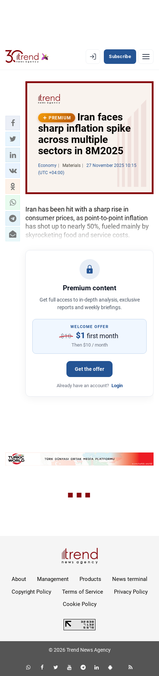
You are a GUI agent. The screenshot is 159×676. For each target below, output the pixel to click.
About (19, 579)
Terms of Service (82, 592)
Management (53, 579)
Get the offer (89, 369)
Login (117, 385)
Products (90, 579)
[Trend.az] (27, 56)
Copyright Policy (31, 592)
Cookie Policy (80, 604)
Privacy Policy (131, 592)
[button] (13, 123)
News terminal (129, 579)
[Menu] (146, 56)
